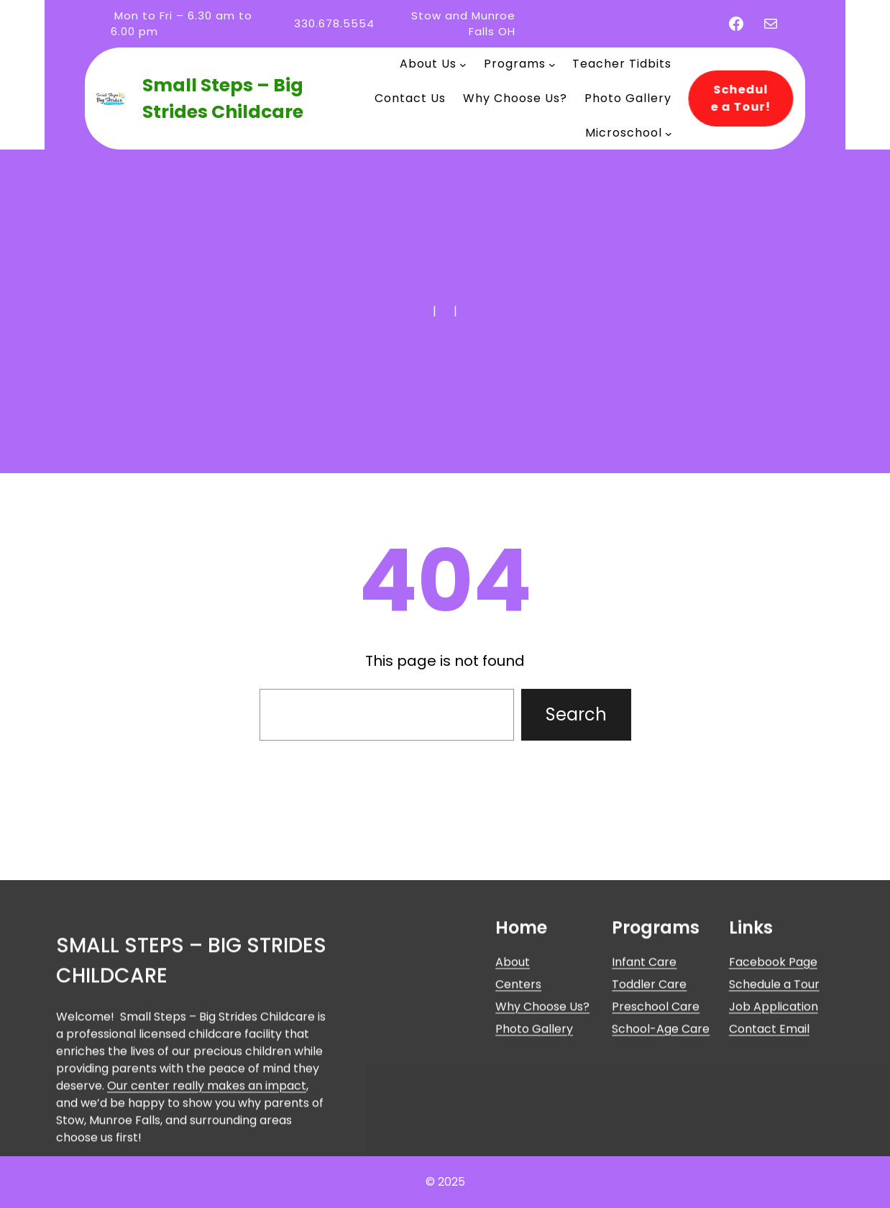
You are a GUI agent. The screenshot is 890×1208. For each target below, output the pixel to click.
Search (576, 714)
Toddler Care (649, 1087)
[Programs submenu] (552, 64)
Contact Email (769, 1132)
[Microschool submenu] (668, 133)
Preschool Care (655, 1110)
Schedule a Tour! (736, 98)
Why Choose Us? (542, 1110)
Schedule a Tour (774, 1087)
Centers (518, 1087)
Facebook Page (773, 1065)
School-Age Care (661, 1132)
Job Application (773, 1110)
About (512, 1065)
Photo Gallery (534, 1132)
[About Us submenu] (463, 64)
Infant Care (644, 1065)
